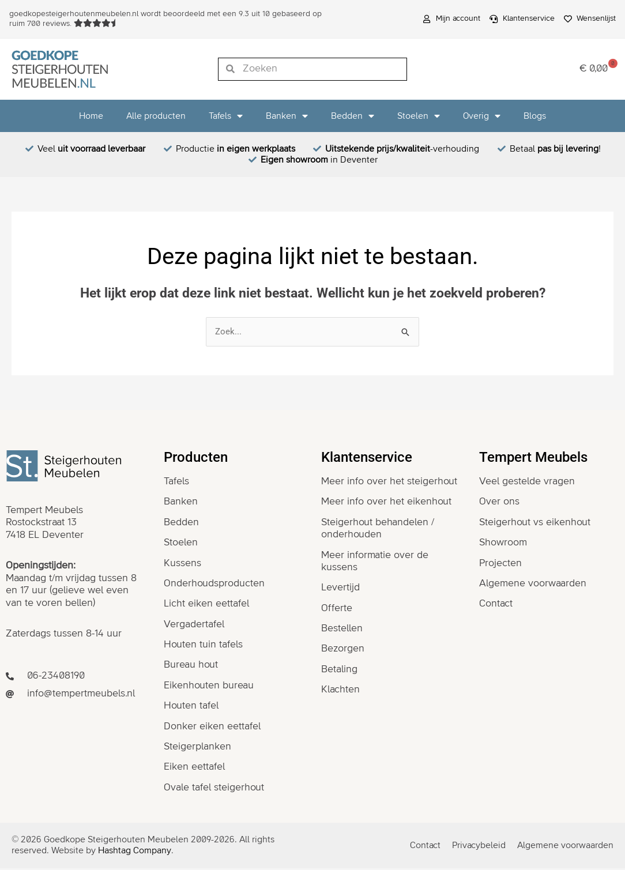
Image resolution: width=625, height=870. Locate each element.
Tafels (226, 116)
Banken (287, 116)
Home (91, 115)
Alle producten (156, 115)
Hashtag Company (134, 852)
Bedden (352, 116)
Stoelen (418, 116)
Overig (481, 116)
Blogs (535, 115)
